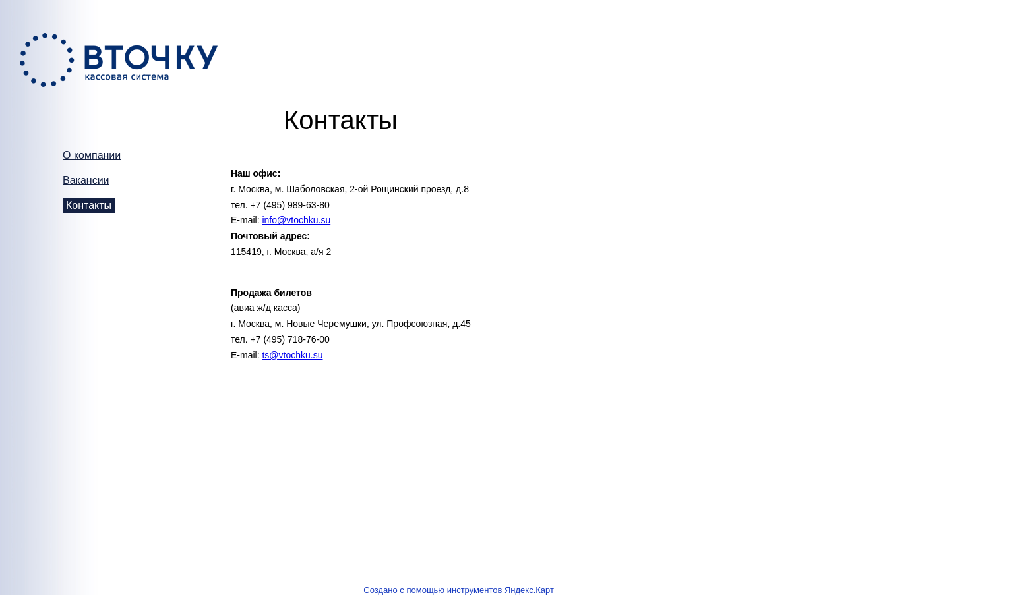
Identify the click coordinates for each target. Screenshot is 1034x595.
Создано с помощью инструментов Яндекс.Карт (458, 590)
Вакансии (86, 180)
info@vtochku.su (296, 220)
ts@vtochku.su (292, 355)
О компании (92, 155)
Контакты (88, 205)
